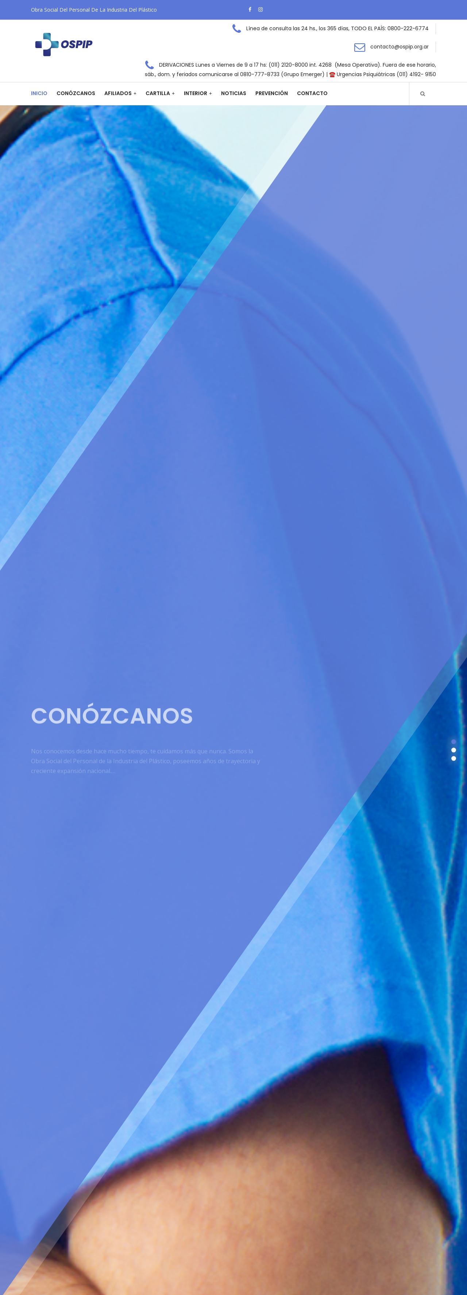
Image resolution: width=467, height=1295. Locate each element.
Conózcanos (76, 93)
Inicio (39, 93)
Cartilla (158, 93)
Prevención (271, 93)
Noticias (233, 93)
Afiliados (118, 93)
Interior (195, 93)
